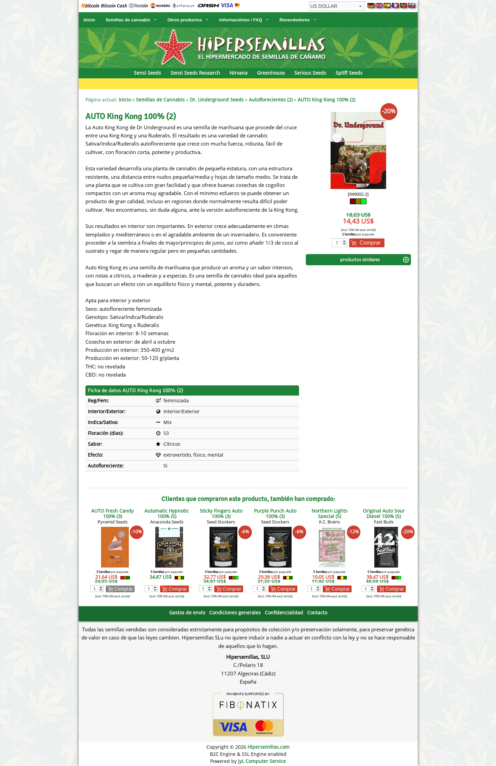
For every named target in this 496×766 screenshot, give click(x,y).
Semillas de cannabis (127, 19)
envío (371, 230)
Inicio (89, 19)
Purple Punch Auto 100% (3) (275, 513)
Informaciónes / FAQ (240, 19)
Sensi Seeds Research (195, 73)
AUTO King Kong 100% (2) (326, 99)
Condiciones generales (235, 612)
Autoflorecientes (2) (271, 99)
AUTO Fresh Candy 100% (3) (112, 513)
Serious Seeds (310, 73)
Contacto (317, 612)
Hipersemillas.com (268, 747)
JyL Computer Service (262, 761)
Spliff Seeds (349, 73)
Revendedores (294, 19)
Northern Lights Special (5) (330, 513)
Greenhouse (271, 73)
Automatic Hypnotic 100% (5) (166, 513)
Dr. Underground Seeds (217, 99)
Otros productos (184, 19)
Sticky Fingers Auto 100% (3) (221, 513)
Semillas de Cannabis (160, 99)
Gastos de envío (187, 612)
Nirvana (238, 73)
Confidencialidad (284, 612)
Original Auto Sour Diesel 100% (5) (384, 513)
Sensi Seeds (147, 73)
